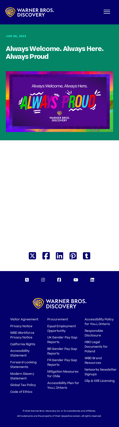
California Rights (22, 344)
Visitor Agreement (24, 319)
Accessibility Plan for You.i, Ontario (63, 385)
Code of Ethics (21, 392)
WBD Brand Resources (93, 360)
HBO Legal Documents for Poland (96, 347)
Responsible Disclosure (94, 333)
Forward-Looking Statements (23, 364)
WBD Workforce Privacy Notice (22, 335)
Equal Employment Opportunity (61, 328)
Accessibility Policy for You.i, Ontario (99, 321)
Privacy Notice (21, 326)
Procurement (57, 319)
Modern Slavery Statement (22, 376)
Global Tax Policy (23, 385)
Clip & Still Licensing (100, 381)
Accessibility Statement (20, 353)
